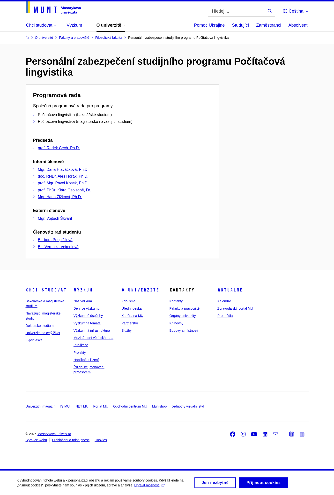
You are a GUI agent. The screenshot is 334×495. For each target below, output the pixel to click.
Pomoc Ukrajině (209, 25)
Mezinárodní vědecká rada (93, 338)
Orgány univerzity (182, 316)
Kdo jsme (128, 301)
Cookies (101, 440)
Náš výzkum (83, 301)
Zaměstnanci (268, 25)
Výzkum (83, 290)
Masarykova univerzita (54, 434)
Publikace (81, 345)
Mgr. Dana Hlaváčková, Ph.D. (63, 169)
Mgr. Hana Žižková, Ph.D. (60, 197)
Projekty (80, 352)
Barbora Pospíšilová (55, 240)
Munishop (159, 406)
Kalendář (224, 301)
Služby (126, 330)
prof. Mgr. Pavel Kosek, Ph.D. (63, 183)
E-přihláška (34, 340)
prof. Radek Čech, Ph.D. (59, 148)
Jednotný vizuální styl (187, 406)
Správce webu (36, 440)
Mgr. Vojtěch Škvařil (55, 218)
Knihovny (176, 323)
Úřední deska (131, 308)
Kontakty (175, 301)
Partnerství (129, 323)
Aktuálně (230, 290)
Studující (240, 25)
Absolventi (298, 25)
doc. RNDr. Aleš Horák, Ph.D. (63, 176)
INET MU (81, 406)
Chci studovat (46, 290)
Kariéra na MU (132, 316)
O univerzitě (140, 290)
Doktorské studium (40, 326)
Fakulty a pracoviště (184, 308)
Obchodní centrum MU (130, 406)
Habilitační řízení (86, 360)
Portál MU (100, 406)
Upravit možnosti (150, 487)
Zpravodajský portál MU (235, 308)
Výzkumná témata (87, 323)
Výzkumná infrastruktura (92, 330)
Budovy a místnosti (183, 330)
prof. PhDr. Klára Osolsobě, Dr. (64, 190)
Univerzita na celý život (43, 333)
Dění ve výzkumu (86, 308)
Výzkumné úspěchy (88, 316)
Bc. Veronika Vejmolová (58, 247)
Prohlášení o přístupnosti (70, 440)
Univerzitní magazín (41, 406)
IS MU (65, 406)
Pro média (225, 316)
